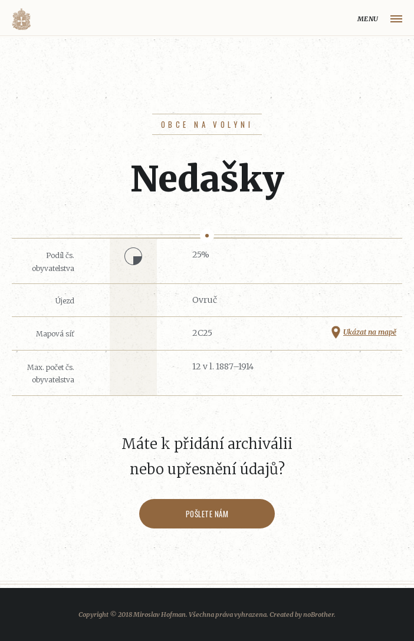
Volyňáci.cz (21, 19)
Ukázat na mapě (369, 332)
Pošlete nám (207, 514)
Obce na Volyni (207, 124)
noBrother (318, 614)
